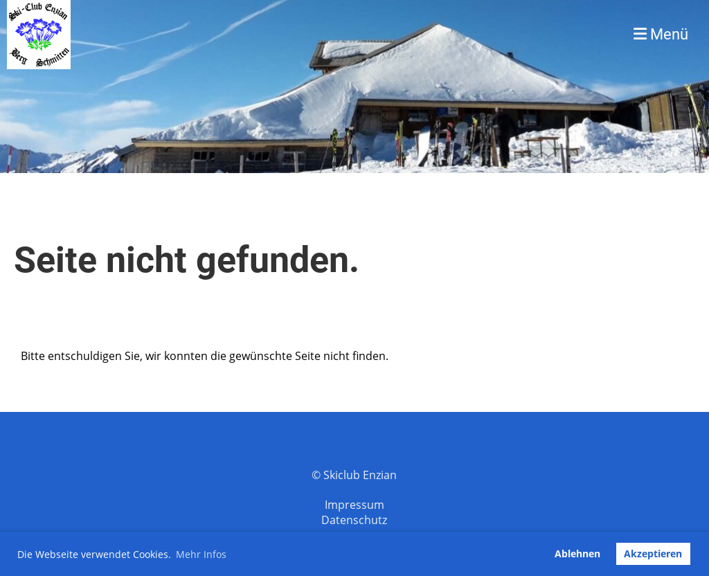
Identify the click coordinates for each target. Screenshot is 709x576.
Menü (661, 34)
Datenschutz (354, 520)
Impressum (354, 504)
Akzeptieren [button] (653, 553)
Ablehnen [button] (577, 553)
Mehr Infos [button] (201, 554)
